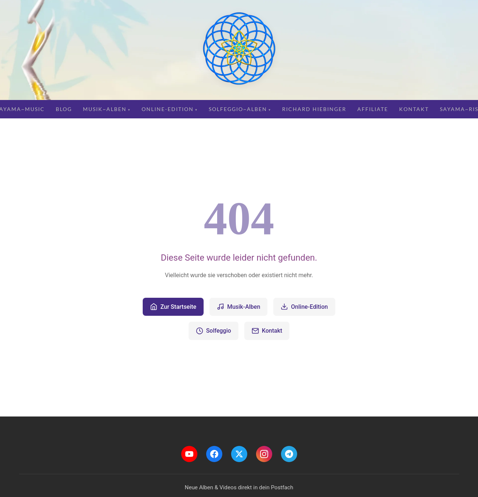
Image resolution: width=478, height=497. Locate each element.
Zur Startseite (173, 306)
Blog (64, 109)
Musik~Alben (105, 109)
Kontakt (414, 109)
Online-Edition (168, 109)
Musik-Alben (238, 306)
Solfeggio (213, 331)
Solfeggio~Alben (238, 109)
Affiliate (372, 109)
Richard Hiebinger (314, 109)
